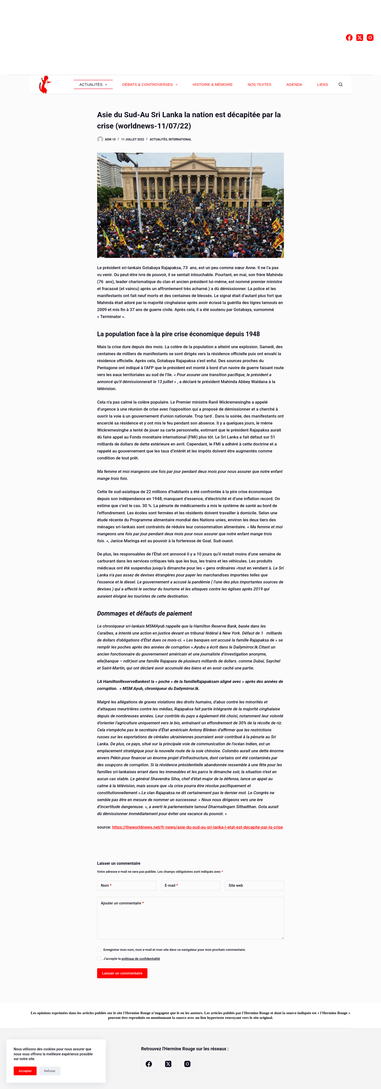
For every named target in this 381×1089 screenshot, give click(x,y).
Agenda (294, 84)
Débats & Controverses (151, 85)
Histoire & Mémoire (213, 84)
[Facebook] (349, 37)
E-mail (171, 885)
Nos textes (259, 84)
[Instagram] (370, 37)
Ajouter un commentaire (122, 903)
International (180, 139)
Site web (236, 885)
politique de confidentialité (141, 959)
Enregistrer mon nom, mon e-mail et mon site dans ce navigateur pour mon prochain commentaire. (174, 950)
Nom (106, 885)
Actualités (94, 85)
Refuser (49, 1071)
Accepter (25, 1071)
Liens (322, 84)
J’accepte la (131, 959)
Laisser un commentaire (122, 973)
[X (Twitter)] (359, 37)
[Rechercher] (340, 84)
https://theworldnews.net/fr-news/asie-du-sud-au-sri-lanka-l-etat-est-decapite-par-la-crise (197, 827)
